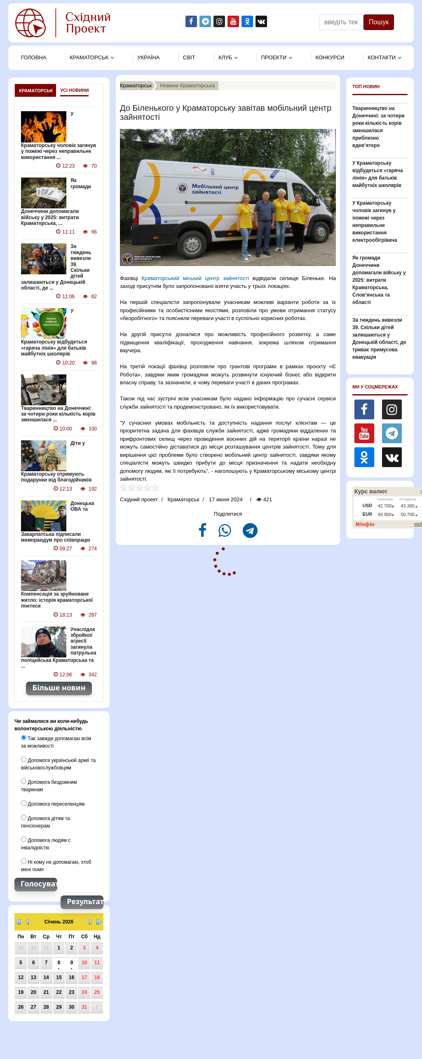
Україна (149, 57)
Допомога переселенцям (52, 803)
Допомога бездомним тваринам (49, 785)
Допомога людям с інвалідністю (45, 844)
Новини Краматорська (187, 85)
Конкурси (330, 57)
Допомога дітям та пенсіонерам (45, 822)
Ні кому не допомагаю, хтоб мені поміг (56, 865)
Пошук (379, 22)
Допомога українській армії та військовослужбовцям (58, 764)
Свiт (189, 57)
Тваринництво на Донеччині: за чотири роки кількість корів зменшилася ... (58, 414)
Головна (34, 57)
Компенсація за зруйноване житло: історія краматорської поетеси (57, 600)
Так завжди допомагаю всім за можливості (56, 742)
